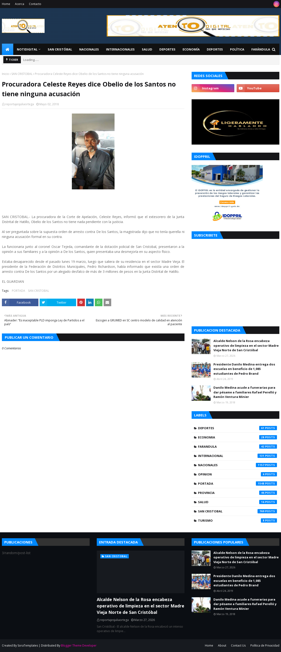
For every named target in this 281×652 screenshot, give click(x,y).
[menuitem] (7, 49)
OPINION (237, 474)
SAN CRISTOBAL (21, 74)
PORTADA (18, 291)
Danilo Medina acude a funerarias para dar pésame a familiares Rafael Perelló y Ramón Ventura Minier (244, 392)
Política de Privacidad (264, 645)
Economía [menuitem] (191, 49)
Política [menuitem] (237, 49)
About (222, 645)
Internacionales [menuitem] (120, 49)
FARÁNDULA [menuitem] (260, 49)
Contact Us (238, 645)
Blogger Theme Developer (79, 645)
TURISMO (237, 520)
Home (6, 4)
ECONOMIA (237, 437)
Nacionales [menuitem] (89, 49)
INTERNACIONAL (237, 456)
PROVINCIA (237, 493)
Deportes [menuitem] (167, 49)
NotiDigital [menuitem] (27, 49)
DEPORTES (237, 428)
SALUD (237, 502)
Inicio (5, 74)
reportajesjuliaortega (19, 104)
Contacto (35, 4)
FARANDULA (237, 446)
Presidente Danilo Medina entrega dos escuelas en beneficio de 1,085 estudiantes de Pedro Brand (244, 369)
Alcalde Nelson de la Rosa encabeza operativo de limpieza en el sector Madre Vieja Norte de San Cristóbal (246, 345)
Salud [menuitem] (147, 49)
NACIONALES (237, 465)
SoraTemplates (28, 645)
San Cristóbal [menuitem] (60, 49)
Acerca (19, 4)
